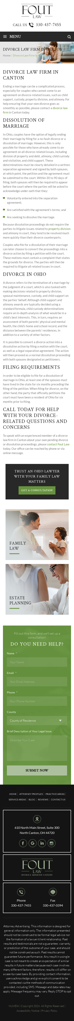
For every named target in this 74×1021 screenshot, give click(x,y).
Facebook (23, 843)
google (33, 843)
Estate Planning (20, 601)
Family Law (17, 546)
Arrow (37, 534)
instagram (51, 843)
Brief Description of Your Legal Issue (29, 731)
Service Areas (17, 799)
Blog (32, 799)
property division (59, 228)
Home (13, 793)
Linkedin (42, 843)
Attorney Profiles (31, 793)
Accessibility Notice (28, 1010)
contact (52, 444)
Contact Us (58, 799)
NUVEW (14, 1006)
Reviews (43, 799)
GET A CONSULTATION (36, 490)
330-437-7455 (48, 25)
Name (12, 653)
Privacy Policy (49, 1010)
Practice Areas (55, 793)
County (11, 712)
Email (12, 672)
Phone (12, 692)
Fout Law (63, 444)
